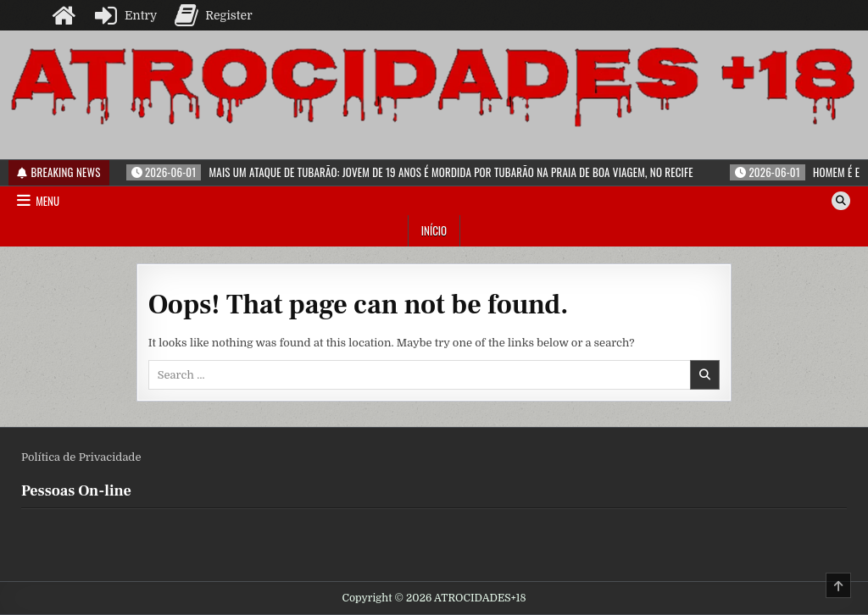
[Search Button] (841, 200)
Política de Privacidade (81, 457)
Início (434, 230)
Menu (47, 200)
